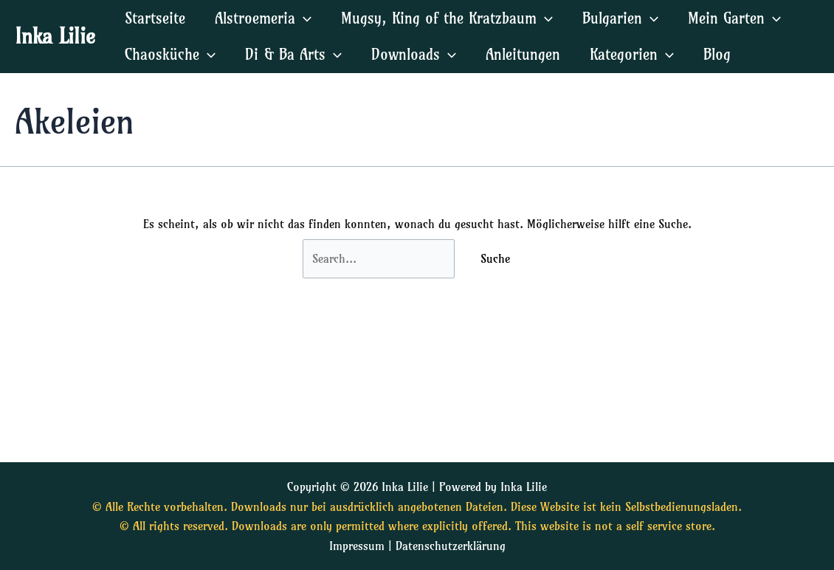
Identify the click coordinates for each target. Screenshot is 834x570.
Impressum (357, 545)
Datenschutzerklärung (451, 545)
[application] (303, 18)
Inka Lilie (55, 36)
